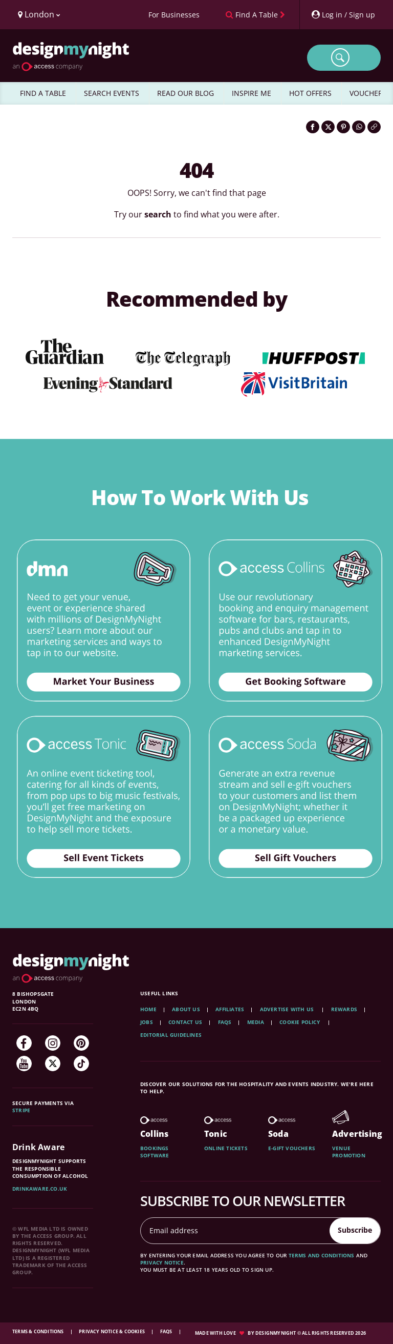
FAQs (225, 1022)
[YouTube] (24, 1063)
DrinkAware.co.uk (39, 1188)
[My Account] (343, 14)
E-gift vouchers (291, 1148)
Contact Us (185, 1022)
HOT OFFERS (310, 93)
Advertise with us (287, 1009)
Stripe (21, 1110)
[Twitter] (52, 1063)
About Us (186, 1009)
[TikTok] (81, 1063)
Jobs (146, 1022)
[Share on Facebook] (312, 127)
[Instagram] (52, 1043)
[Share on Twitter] (328, 127)
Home (148, 1009)
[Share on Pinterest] (343, 127)
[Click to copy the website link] (374, 127)
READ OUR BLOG (185, 93)
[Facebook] (24, 1043)
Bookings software (154, 1152)
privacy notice (162, 1262)
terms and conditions (322, 1255)
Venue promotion (348, 1152)
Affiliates (229, 1009)
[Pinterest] (81, 1043)
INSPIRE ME (251, 93)
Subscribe (355, 1230)
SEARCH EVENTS (111, 93)
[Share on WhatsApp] (358, 127)
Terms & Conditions (38, 1331)
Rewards (344, 1009)
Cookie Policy (300, 1022)
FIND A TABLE (43, 93)
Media (255, 1022)
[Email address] (235, 1230)
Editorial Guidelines (171, 1034)
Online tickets (226, 1148)
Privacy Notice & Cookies (112, 1331)
